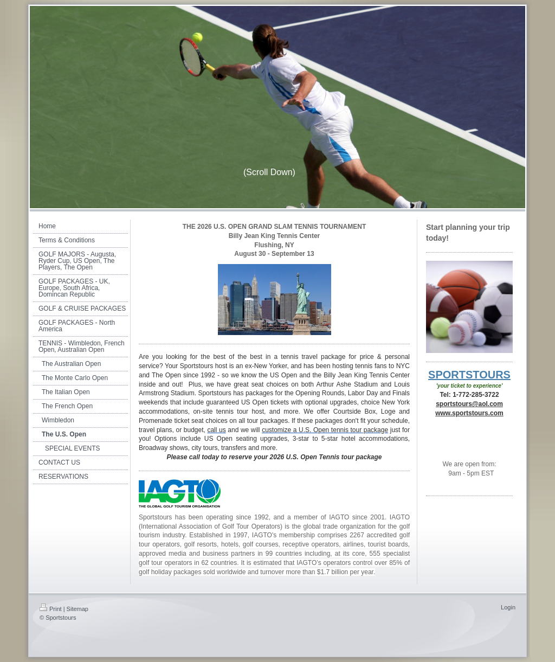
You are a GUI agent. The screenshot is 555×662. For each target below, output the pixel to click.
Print (51, 609)
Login (508, 607)
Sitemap (77, 609)
